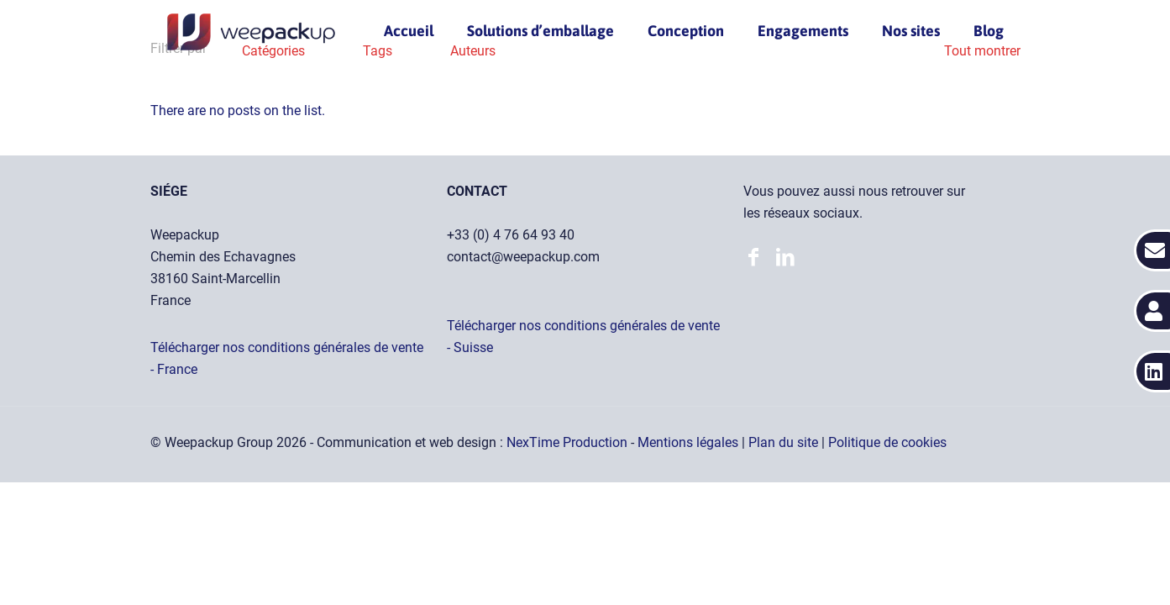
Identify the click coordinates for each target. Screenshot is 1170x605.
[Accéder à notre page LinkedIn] (757, 259)
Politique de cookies (887, 442)
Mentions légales (689, 442)
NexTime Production (568, 442)
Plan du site (784, 442)
